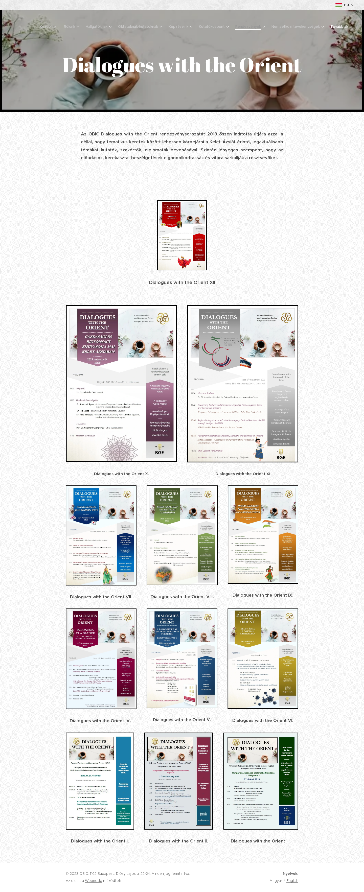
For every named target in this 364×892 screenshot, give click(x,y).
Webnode (93, 880)
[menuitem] (49, 26)
